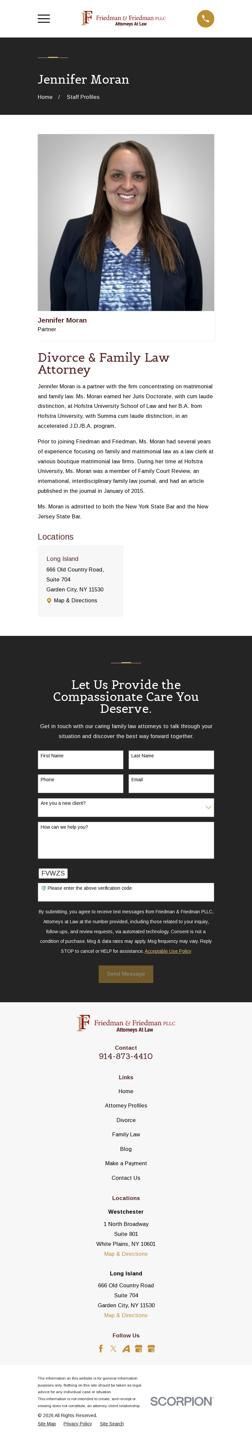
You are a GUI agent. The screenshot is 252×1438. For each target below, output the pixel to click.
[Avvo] (126, 1348)
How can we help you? (64, 827)
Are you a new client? (63, 803)
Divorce (126, 1120)
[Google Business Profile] (138, 1348)
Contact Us (126, 1178)
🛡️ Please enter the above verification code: (87, 888)
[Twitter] (113, 1348)
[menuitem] (47, 1424)
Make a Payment (126, 1163)
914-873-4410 (126, 1056)
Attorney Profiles (126, 1105)
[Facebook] (101, 1348)
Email (137, 779)
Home (126, 1091)
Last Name (142, 755)
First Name (52, 755)
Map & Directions (75, 600)
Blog (126, 1149)
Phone (47, 779)
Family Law (126, 1134)
